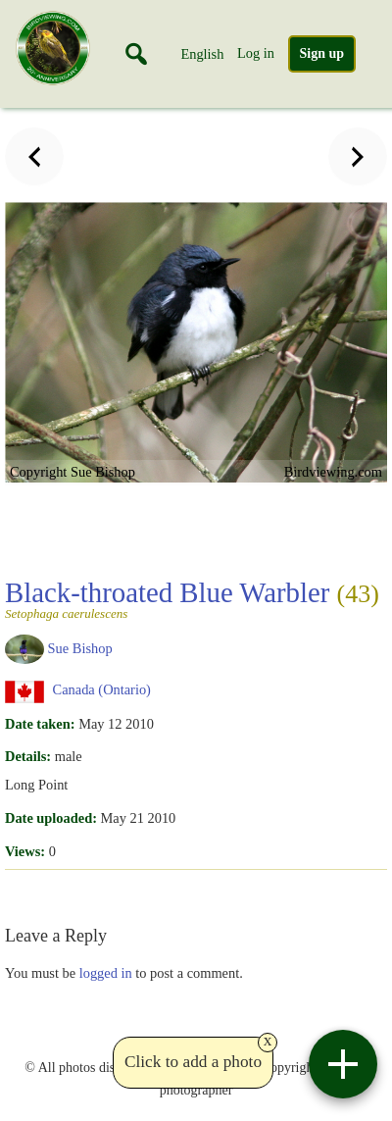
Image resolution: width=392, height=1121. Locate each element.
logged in (105, 973)
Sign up (322, 53)
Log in (255, 53)
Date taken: (40, 724)
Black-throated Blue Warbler (192, 598)
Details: (28, 756)
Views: (25, 851)
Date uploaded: (51, 818)
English (201, 54)
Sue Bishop (80, 647)
